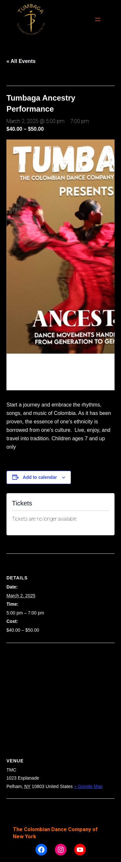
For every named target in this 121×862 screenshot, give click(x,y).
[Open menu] (98, 19)
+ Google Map (88, 786)
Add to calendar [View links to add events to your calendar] (40, 477)
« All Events (20, 61)
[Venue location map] (60, 690)
